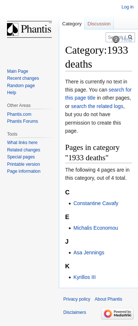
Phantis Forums (22, 121)
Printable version (23, 164)
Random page (21, 85)
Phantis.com (19, 114)
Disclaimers (74, 312)
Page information (23, 171)
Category (72, 23)
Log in (127, 7)
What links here (22, 142)
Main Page (17, 71)
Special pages (21, 157)
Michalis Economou (95, 228)
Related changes (23, 150)
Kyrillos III (84, 277)
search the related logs (97, 106)
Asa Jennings (88, 252)
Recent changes (23, 78)
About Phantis (108, 299)
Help (11, 92)
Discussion (99, 23)
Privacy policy (76, 299)
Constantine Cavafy (95, 203)
